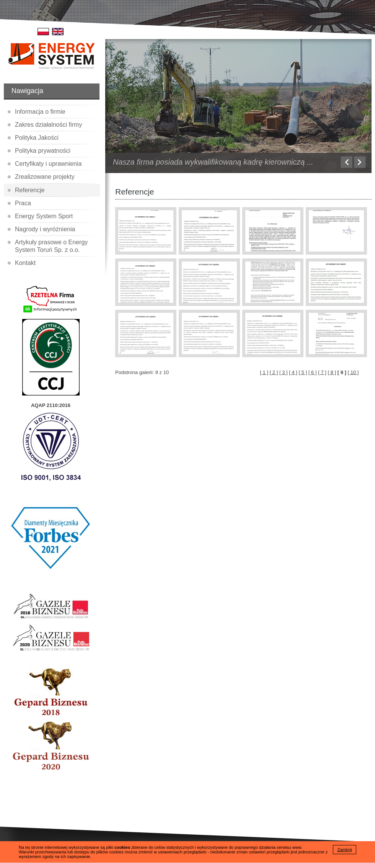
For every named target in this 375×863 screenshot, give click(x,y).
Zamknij (344, 849)
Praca (23, 203)
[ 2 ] (274, 372)
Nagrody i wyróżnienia (45, 229)
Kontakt (25, 263)
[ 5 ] (303, 372)
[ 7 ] (322, 372)
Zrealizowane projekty (45, 176)
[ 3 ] (283, 372)
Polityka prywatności (42, 150)
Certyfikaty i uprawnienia (48, 163)
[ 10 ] (353, 372)
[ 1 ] (264, 372)
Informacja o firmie (40, 111)
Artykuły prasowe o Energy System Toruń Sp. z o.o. (51, 246)
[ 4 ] (293, 372)
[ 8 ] (332, 372)
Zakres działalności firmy (48, 124)
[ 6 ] (312, 372)
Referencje (29, 190)
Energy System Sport (44, 216)
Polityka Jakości (37, 137)
